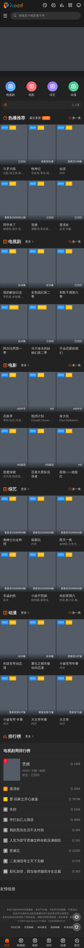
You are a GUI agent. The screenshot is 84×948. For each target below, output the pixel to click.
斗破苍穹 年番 (13, 719)
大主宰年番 (39, 719)
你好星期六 (67, 596)
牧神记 (36, 169)
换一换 (75, 118)
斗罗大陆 (9, 169)
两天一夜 (65, 540)
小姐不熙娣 (39, 596)
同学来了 (9, 225)
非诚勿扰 (9, 596)
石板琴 (8, 416)
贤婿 (34, 225)
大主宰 (64, 719)
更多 (29, 241)
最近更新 (39, 118)
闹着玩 (36, 540)
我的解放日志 (12, 292)
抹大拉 (64, 416)
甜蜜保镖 (9, 472)
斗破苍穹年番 (68, 663)
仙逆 (62, 169)
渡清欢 (64, 225)
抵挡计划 (37, 416)
